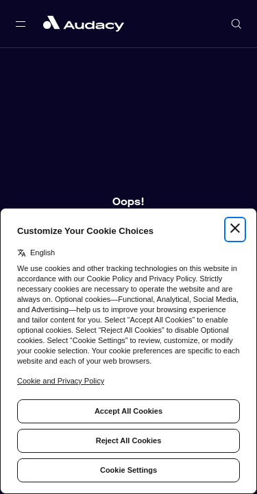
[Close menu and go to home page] (83, 24)
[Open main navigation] (20, 24)
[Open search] (236, 24)
